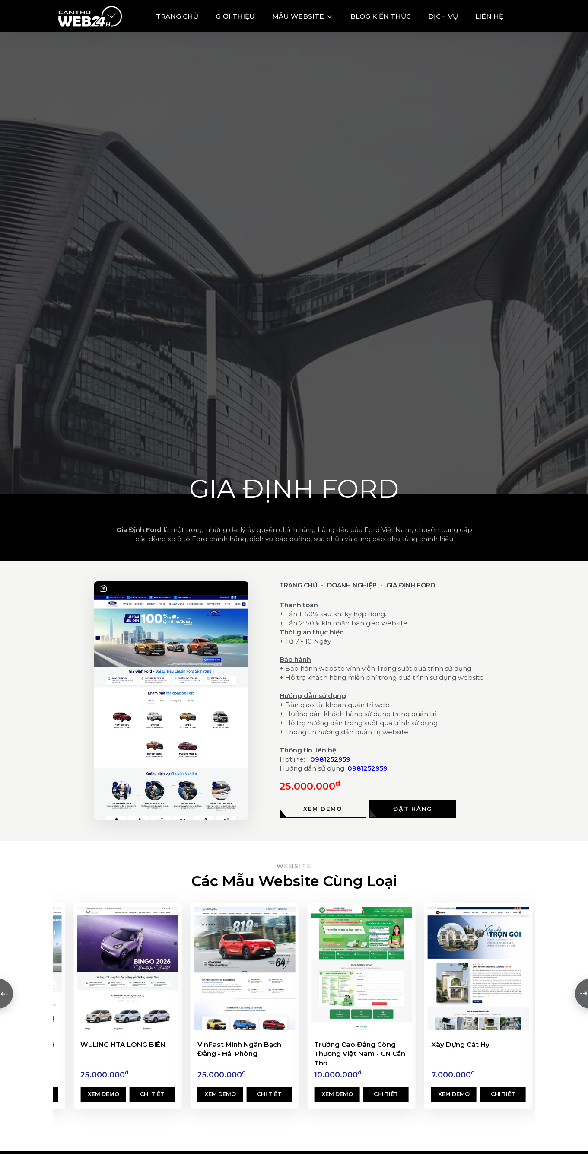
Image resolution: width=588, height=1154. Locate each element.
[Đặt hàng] (412, 809)
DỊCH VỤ (443, 16)
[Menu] (527, 16)
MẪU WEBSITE (302, 16)
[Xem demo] (323, 809)
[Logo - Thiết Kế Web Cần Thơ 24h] (90, 16)
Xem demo (103, 1094)
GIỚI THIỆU (235, 16)
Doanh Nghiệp (352, 585)
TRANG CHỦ (177, 16)
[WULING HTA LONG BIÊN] (127, 968)
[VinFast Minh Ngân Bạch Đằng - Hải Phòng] (245, 968)
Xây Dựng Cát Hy (460, 1044)
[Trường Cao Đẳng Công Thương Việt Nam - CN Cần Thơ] (361, 968)
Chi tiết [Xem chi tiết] (152, 1094)
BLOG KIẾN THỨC (380, 16)
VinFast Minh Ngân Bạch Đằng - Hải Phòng (239, 1049)
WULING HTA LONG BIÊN (122, 1044)
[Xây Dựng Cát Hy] (478, 968)
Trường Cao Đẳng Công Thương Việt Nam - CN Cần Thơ (359, 1053)
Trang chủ (299, 585)
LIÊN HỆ (489, 16)
